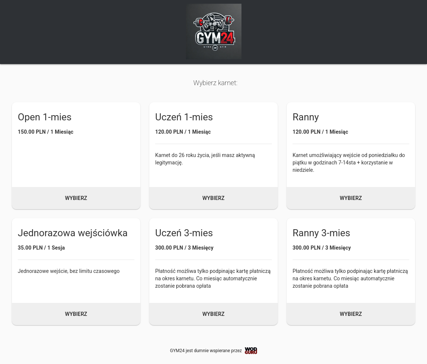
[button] (76, 155)
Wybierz (76, 198)
